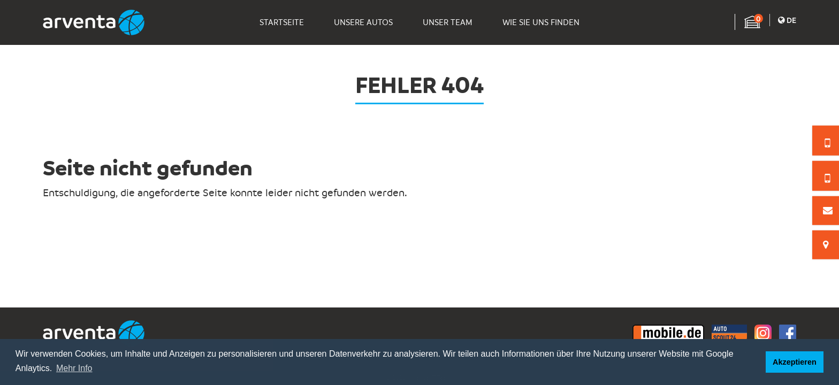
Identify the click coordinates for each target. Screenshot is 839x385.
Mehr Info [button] (74, 368)
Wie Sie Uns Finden (540, 22)
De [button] (787, 20)
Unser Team (447, 22)
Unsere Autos (363, 22)
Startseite (282, 22)
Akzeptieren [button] (795, 362)
